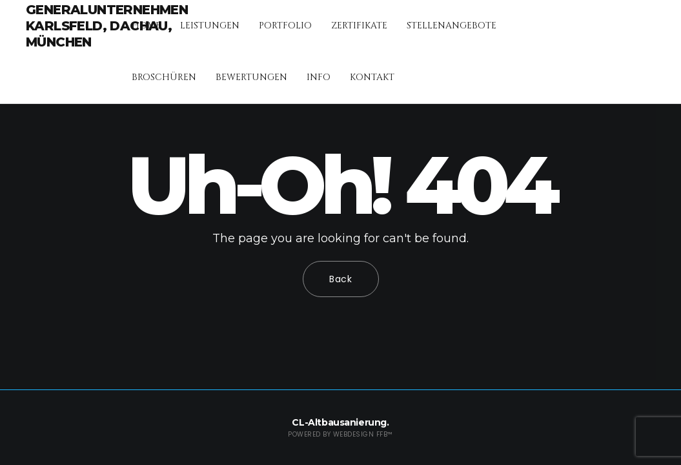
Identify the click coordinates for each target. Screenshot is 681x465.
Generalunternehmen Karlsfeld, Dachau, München (107, 26)
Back (340, 279)
